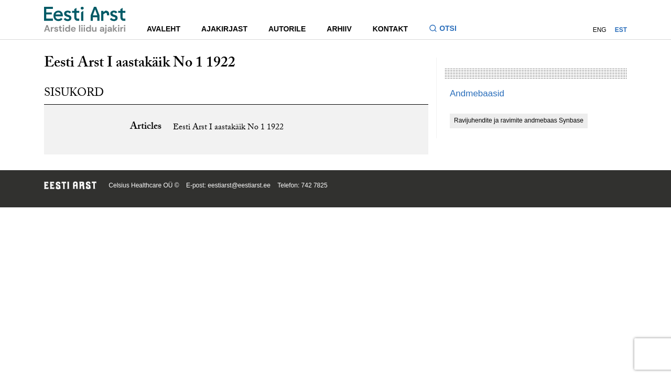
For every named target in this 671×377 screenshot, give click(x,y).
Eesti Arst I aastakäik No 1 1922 (228, 128)
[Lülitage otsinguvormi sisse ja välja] (447, 29)
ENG (600, 30)
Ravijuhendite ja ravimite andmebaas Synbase (518, 120)
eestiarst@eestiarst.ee (239, 185)
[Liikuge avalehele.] (85, 20)
